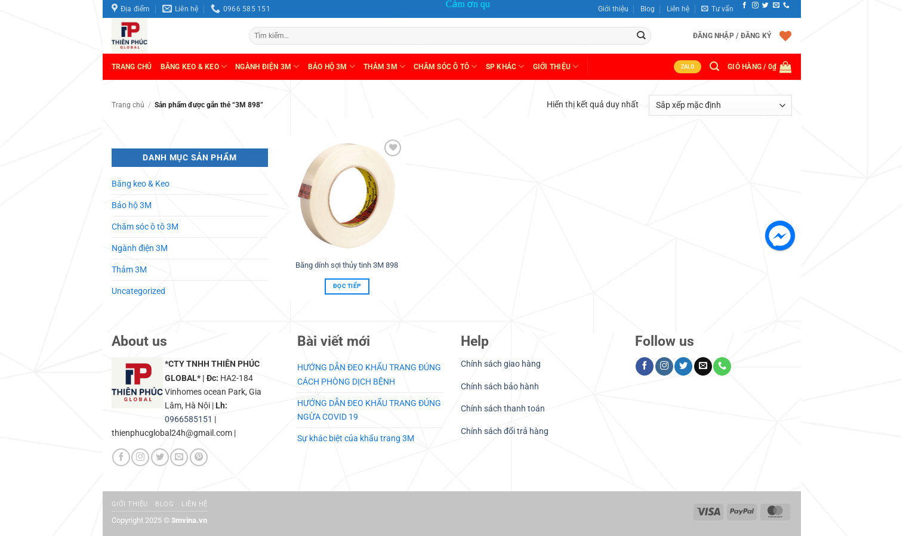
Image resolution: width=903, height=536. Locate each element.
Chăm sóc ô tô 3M (145, 227)
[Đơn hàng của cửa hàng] (720, 105)
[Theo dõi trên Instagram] (755, 5)
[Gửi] (641, 36)
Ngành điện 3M (140, 248)
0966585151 (188, 419)
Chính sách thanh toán (503, 409)
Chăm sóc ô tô (445, 66)
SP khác (505, 66)
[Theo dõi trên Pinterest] (199, 457)
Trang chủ (132, 67)
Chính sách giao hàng (501, 364)
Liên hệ (678, 9)
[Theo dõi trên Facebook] (744, 5)
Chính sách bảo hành (500, 387)
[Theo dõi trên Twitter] (765, 5)
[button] (717, 9)
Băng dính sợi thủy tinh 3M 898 (346, 265)
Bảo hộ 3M (332, 66)
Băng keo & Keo (194, 66)
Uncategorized (138, 291)
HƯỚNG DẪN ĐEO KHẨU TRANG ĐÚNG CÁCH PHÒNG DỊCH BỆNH (369, 374)
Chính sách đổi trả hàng (504, 431)
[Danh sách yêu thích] (785, 36)
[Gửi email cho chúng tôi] (776, 5)
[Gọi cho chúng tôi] (786, 5)
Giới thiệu (613, 9)
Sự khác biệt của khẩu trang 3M (355, 438)
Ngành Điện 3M (267, 66)
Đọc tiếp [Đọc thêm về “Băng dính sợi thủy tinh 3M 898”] (347, 286)
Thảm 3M (384, 66)
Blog (647, 9)
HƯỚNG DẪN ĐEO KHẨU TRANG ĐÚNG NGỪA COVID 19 (369, 410)
